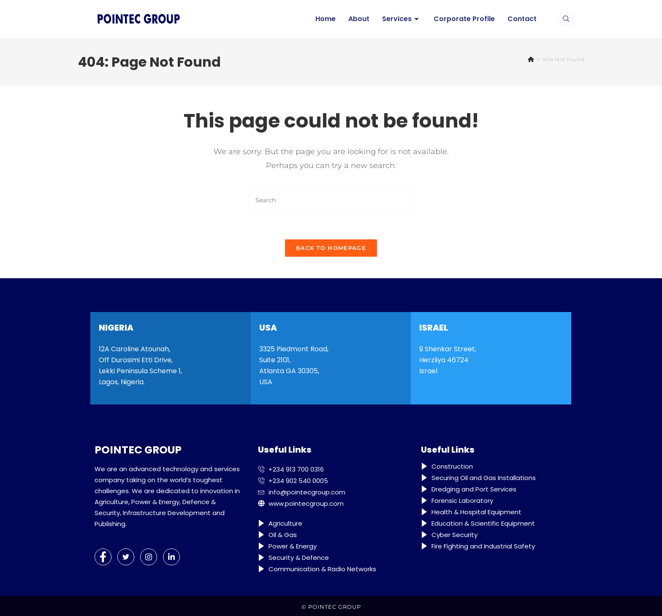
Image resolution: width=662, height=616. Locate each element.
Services (401, 19)
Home (325, 19)
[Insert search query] (331, 200)
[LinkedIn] (171, 556)
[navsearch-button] (566, 19)
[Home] (531, 59)
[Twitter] (125, 556)
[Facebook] (103, 556)
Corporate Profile (464, 19)
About (358, 19)
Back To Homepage (331, 247)
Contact (522, 19)
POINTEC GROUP (334, 606)
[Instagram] (148, 556)
